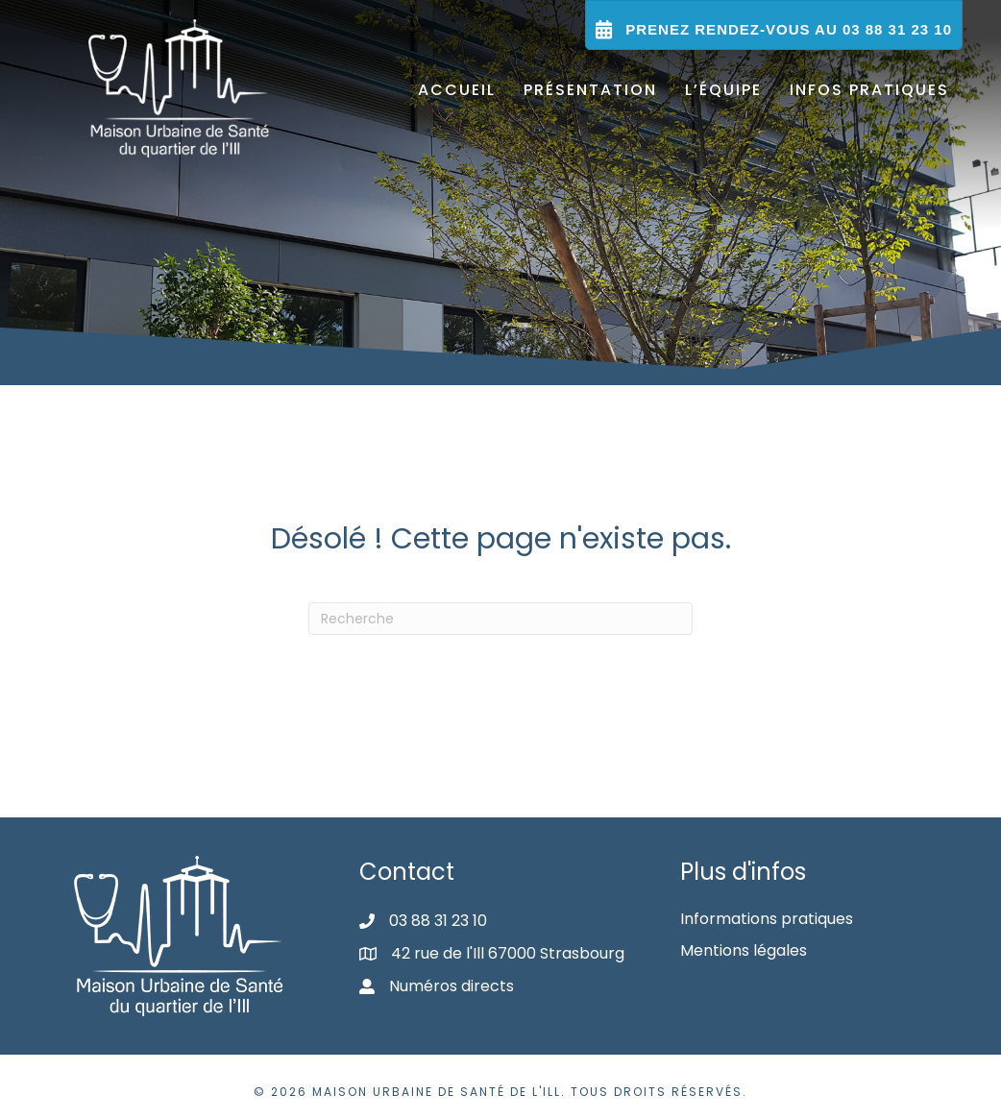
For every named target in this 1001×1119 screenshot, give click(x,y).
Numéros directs (451, 986)
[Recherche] (500, 618)
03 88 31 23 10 (438, 921)
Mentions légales (743, 950)
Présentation (590, 90)
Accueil (457, 90)
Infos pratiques (869, 90)
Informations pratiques (766, 919)
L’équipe (723, 90)
